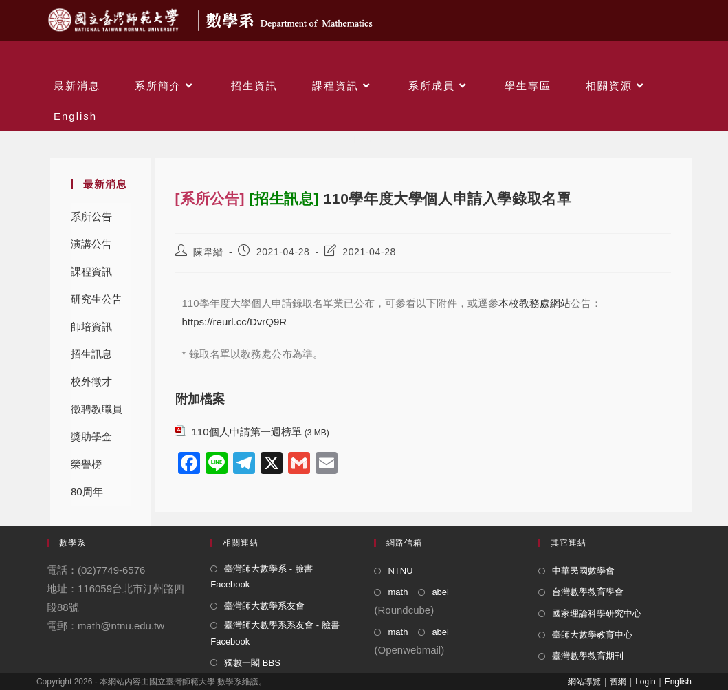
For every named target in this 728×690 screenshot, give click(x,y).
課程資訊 (91, 271)
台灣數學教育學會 (588, 592)
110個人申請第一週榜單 (247, 432)
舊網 (618, 682)
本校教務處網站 (534, 303)
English (678, 682)
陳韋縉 (208, 251)
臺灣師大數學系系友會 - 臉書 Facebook (275, 633)
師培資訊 (91, 326)
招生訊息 (91, 354)
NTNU (400, 570)
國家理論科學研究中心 (596, 613)
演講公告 (91, 244)
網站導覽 (584, 682)
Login (645, 682)
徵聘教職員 (96, 409)
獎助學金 (91, 436)
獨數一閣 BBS (252, 663)
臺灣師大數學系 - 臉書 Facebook (261, 576)
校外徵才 (91, 381)
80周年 (87, 491)
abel (440, 592)
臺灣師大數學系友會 (264, 606)
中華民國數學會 (583, 570)
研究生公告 (96, 299)
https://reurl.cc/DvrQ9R (234, 321)
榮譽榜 (86, 464)
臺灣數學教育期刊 (588, 656)
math (398, 592)
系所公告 (91, 216)
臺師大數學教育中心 (592, 634)
